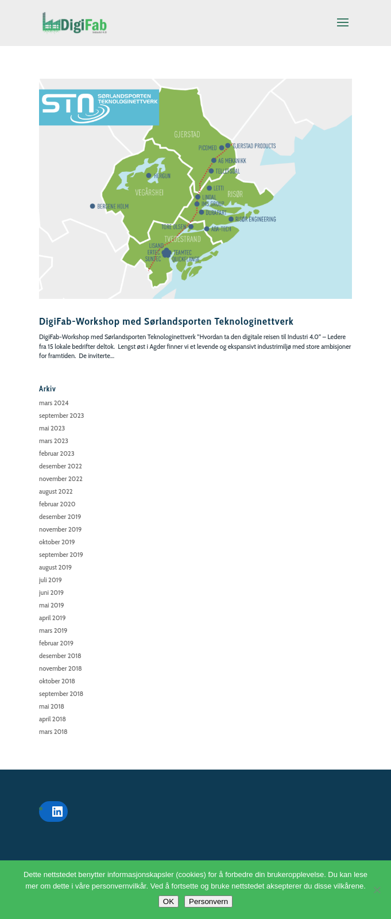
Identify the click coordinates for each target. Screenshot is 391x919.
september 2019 (61, 555)
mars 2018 (53, 732)
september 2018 (61, 694)
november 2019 (60, 529)
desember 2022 (60, 466)
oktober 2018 (57, 681)
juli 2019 (50, 580)
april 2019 (52, 618)
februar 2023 (56, 453)
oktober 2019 (57, 542)
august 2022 (56, 491)
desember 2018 (60, 656)
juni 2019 (51, 593)
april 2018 (52, 719)
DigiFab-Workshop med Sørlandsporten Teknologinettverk (166, 321)
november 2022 (61, 479)
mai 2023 (52, 428)
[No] (376, 889)
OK (168, 901)
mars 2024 (53, 403)
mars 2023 (53, 441)
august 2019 (55, 567)
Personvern (208, 901)
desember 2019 (60, 517)
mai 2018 (51, 706)
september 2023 (61, 416)
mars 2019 (53, 630)
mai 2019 (51, 605)
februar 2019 (56, 643)
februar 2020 (57, 504)
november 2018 (60, 668)
